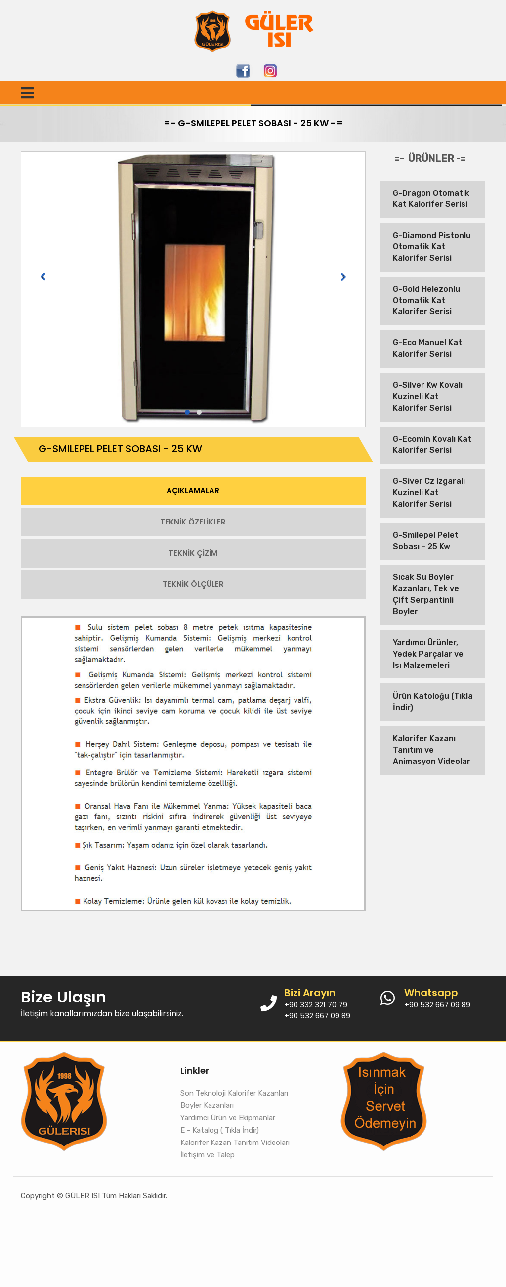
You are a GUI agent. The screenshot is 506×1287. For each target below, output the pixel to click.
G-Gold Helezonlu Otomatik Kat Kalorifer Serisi (426, 301)
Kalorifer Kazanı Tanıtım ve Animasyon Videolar (431, 750)
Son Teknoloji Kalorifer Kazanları (234, 1093)
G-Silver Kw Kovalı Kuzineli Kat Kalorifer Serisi (428, 397)
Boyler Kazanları (207, 1105)
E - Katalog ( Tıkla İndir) (219, 1130)
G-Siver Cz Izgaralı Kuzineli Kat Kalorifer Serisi (429, 493)
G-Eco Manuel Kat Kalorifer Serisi (427, 348)
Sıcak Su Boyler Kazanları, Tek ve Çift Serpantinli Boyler (426, 594)
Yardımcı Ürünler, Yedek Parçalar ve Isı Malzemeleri (428, 654)
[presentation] (43, 276)
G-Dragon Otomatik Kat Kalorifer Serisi (431, 199)
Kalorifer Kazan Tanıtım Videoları (235, 1142)
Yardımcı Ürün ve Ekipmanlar (227, 1117)
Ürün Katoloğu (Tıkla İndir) (433, 701)
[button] (187, 412)
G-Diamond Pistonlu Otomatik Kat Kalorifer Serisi (432, 247)
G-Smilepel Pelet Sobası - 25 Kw (426, 540)
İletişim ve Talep (207, 1154)
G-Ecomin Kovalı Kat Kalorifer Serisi (432, 444)
